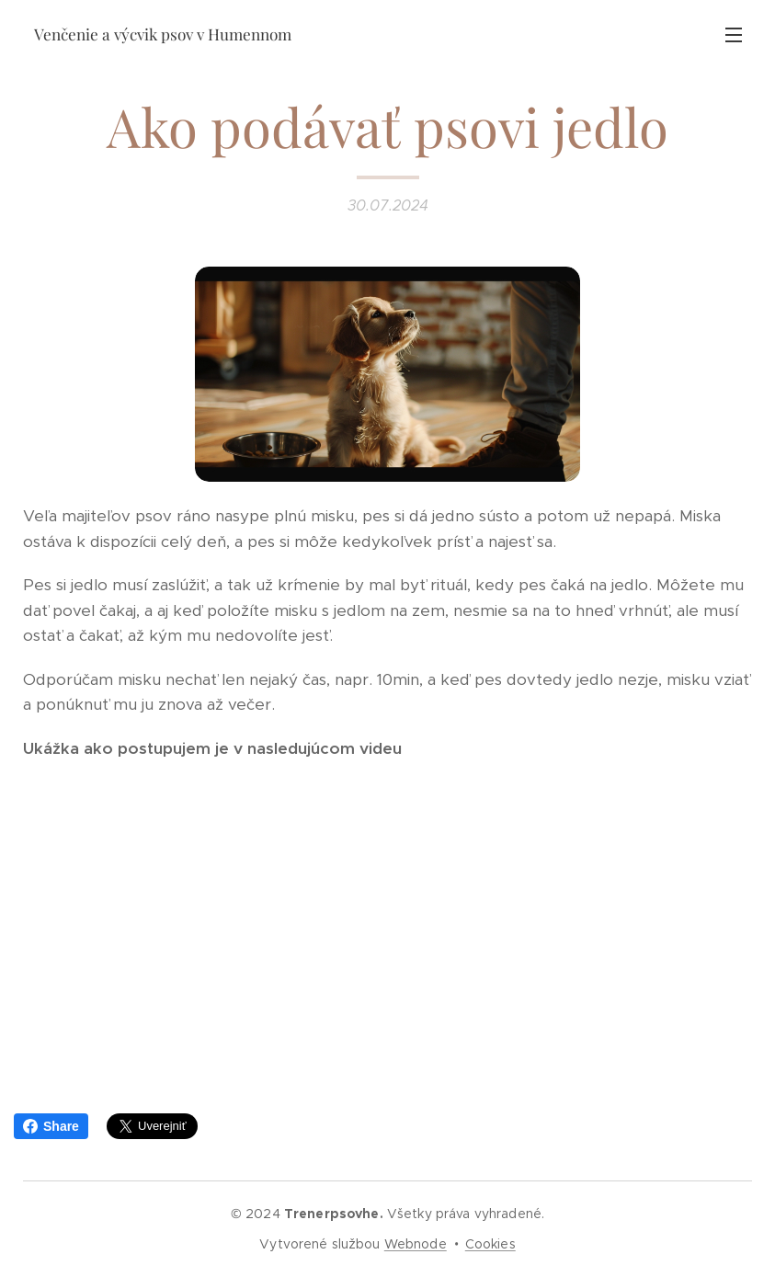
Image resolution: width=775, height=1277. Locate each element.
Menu (733, 35)
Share (51, 1126)
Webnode (415, 1244)
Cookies (490, 1244)
